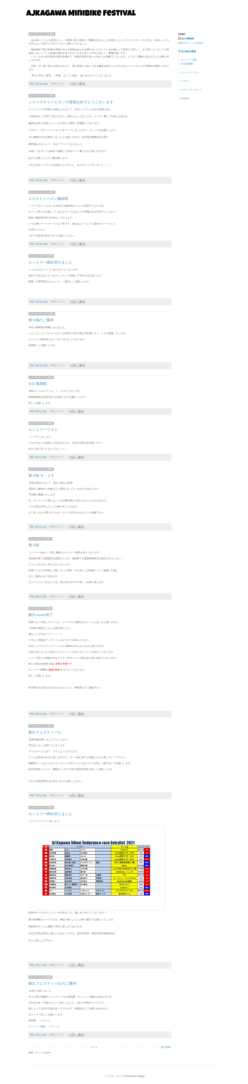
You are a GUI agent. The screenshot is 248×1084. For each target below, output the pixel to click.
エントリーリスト (43, 429)
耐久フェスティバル (45, 732)
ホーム (94, 1047)
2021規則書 (187, 63)
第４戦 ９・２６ (41, 475)
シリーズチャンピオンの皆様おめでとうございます (70, 102)
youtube (185, 98)
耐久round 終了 (40, 614)
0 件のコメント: (58, 180)
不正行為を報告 (187, 51)
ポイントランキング (191, 89)
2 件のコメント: (58, 84)
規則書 (32, 1020)
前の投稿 (165, 1047)
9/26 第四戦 (37, 383)
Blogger (141, 1076)
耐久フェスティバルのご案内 (52, 983)
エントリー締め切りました (50, 262)
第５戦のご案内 (41, 320)
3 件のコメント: (57, 714)
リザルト (185, 81)
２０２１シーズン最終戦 (48, 198)
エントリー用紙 (36, 1026)
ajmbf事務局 (187, 38)
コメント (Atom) (42, 1052)
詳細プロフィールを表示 (190, 43)
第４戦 (33, 545)
